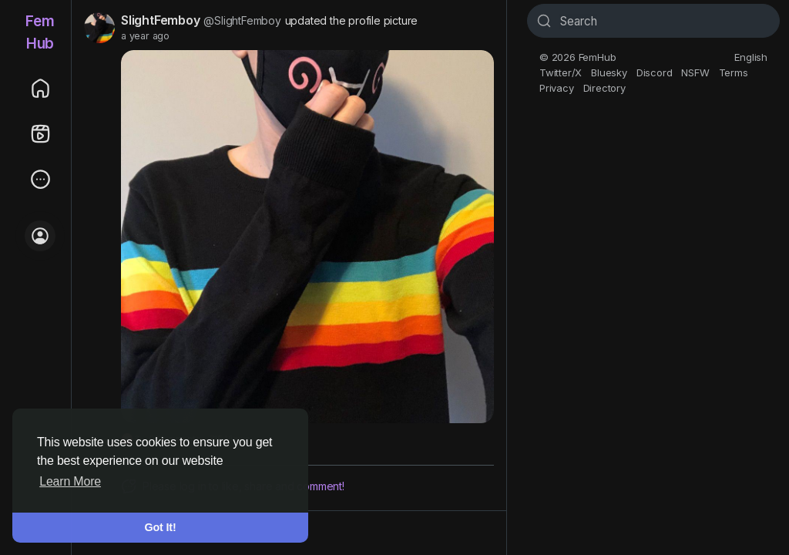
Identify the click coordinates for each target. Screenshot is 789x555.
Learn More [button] (70, 481)
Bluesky (609, 72)
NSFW (695, 72)
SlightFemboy (160, 20)
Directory (604, 88)
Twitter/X (560, 72)
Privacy (556, 88)
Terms (733, 72)
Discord (654, 72)
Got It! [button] (160, 527)
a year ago (145, 36)
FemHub (39, 32)
